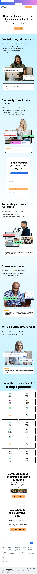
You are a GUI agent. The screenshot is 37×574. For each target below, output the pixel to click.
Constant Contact (31, 553)
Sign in (22, 6)
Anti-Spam (9, 572)
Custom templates (3, 558)
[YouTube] (30, 568)
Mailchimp (30, 549)
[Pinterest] (34, 568)
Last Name (11, 181)
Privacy (3, 572)
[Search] (17, 543)
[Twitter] (28, 568)
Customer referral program (11, 553)
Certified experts (4, 561)
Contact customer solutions (18, 529)
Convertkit (30, 552)
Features (13, 6)
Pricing (18, 6)
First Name (11, 178)
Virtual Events (4, 552)
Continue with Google (16, 173)
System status (4, 562)
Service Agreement (20, 191)
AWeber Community (3, 554)
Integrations (17, 552)
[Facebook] (27, 568)
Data (5, 572)
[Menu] (35, 6)
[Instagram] (31, 568)
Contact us (3, 551)
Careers (9, 550)
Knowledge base (4, 556)
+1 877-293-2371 (9, 569)
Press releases (24, 551)
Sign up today (18, 28)
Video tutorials (4, 560)
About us (9, 549)
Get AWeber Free (29, 6)
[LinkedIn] (33, 568)
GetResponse (30, 550)
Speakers (23, 552)
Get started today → (18, 496)
